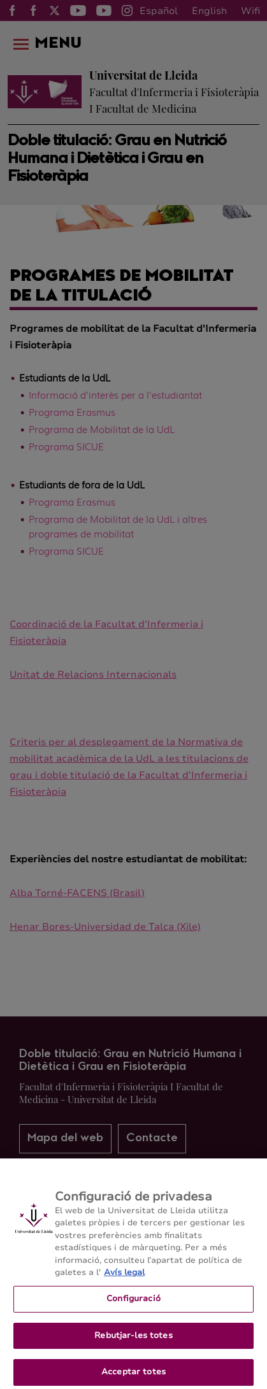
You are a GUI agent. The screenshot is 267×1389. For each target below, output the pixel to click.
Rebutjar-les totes (133, 1340)
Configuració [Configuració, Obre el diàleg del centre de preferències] (133, 1303)
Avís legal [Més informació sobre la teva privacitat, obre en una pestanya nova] (124, 1277)
